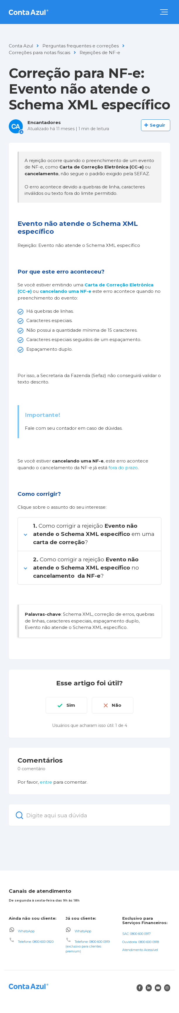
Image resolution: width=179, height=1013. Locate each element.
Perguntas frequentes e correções (80, 46)
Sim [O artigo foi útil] (70, 705)
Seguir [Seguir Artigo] (157, 125)
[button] (164, 12)
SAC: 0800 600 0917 (136, 934)
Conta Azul (21, 46)
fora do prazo (123, 467)
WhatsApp (26, 931)
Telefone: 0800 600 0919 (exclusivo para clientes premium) (88, 946)
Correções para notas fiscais (39, 52)
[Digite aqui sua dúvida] (89, 815)
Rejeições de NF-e (100, 52)
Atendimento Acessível (140, 950)
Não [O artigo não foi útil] (116, 705)
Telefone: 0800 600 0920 (36, 942)
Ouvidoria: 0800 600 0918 (140, 942)
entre (46, 782)
